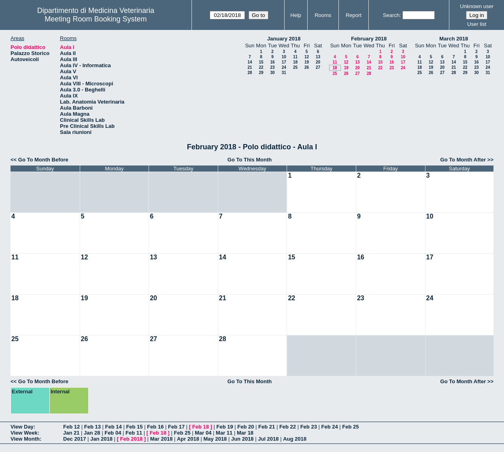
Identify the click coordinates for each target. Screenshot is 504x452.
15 (261, 62)
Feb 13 (92, 427)
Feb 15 (134, 427)
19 (306, 62)
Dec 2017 (74, 439)
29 (261, 72)
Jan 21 (71, 433)
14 (249, 62)
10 (284, 57)
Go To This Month (250, 160)
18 (295, 62)
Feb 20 (245, 427)
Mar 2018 (161, 439)
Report (354, 15)
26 (306, 67)
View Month (25, 439)
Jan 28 (92, 433)
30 (272, 72)
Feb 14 (113, 427)
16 (272, 62)
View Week (24, 433)
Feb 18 (200, 427)
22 (261, 67)
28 (249, 72)
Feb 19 (224, 427)
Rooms (323, 15)
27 (318, 67)
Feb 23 (308, 427)
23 (272, 67)
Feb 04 (112, 433)
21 (249, 67)
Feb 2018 (131, 439)
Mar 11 (224, 433)
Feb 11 (133, 433)
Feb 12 (71, 427)
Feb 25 (350, 427)
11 (295, 57)
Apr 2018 (188, 439)
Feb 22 (287, 427)
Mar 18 (245, 433)
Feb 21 (266, 427)
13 (318, 57)
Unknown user (476, 6)
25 (295, 67)
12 (306, 57)
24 (284, 67)
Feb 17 (176, 427)
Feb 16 (155, 427)
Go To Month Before (43, 160)
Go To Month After (463, 160)
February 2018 (369, 39)
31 (284, 72)
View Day (22, 427)
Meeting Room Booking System (96, 19)
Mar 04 (203, 433)
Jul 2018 (268, 439)
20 (318, 62)
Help (295, 15)
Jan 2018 (101, 439)
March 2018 (453, 39)
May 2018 (215, 439)
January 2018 (283, 39)
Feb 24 (329, 427)
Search (391, 15)
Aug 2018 (294, 439)
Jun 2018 (242, 439)
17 (284, 62)
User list (476, 24)
